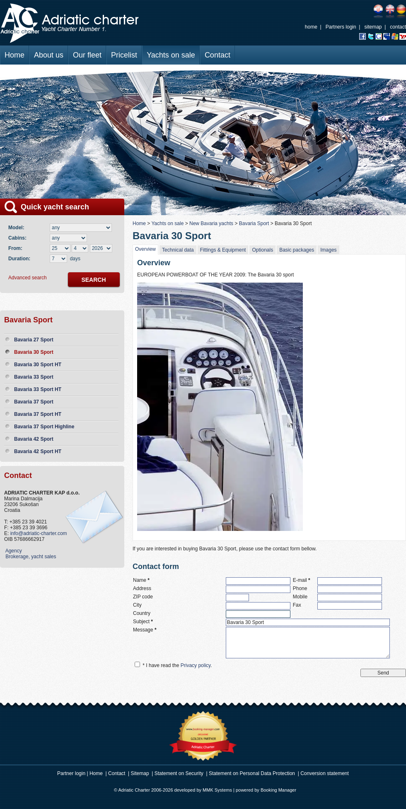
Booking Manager (278, 789)
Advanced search (27, 278)
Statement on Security (179, 773)
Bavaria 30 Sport (33, 352)
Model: (17, 227)
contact (398, 27)
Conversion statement (324, 773)
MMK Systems (217, 789)
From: (15, 248)
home (311, 27)
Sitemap (140, 773)
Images (328, 250)
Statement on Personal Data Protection (252, 773)
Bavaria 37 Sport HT (37, 414)
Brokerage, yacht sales (30, 556)
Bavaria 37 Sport (33, 402)
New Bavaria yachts (211, 223)
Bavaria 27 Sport (33, 340)
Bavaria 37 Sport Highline (44, 427)
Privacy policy (195, 665)
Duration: (19, 259)
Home (14, 55)
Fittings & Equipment (223, 250)
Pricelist (124, 55)
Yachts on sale (171, 55)
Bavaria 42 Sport (33, 439)
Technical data (178, 250)
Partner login (71, 773)
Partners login (341, 27)
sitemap (373, 27)
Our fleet (87, 55)
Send (383, 673)
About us (48, 55)
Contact (217, 55)
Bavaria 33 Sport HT (37, 389)
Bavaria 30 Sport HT (37, 364)
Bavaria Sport (254, 223)
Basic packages (296, 250)
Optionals (262, 250)
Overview (145, 249)
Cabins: (18, 238)
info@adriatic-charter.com (38, 533)
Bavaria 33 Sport (33, 377)
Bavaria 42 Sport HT (37, 451)
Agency (13, 551)
